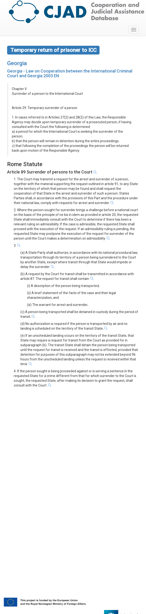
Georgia (17, 63)
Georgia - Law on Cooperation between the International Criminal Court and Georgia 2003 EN (69, 73)
